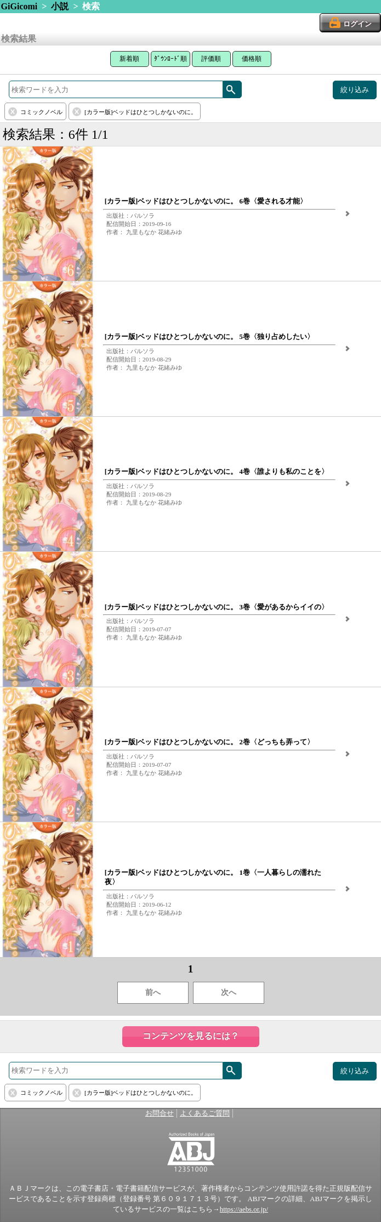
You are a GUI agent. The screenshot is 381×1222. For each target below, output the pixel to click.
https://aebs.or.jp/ (244, 1209)
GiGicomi (19, 6)
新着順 (129, 59)
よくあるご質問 (205, 1113)
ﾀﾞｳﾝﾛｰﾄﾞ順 (170, 59)
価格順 (251, 59)
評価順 (211, 59)
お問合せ (159, 1113)
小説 (60, 6)
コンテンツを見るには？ (191, 1035)
